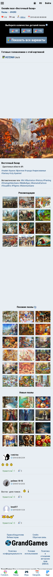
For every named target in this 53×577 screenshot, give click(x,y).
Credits (35, 535)
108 (26, 30)
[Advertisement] (26, 90)
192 (38, 30)
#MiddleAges (24, 183)
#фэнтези (20, 170)
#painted (17, 173)
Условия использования (31, 552)
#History (39, 180)
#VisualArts (6, 185)
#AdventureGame (27, 185)
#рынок (12, 170)
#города (28, 170)
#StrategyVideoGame (10, 183)
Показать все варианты (26, 40)
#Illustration (30, 180)
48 (15, 30)
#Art (23, 180)
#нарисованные (39, 170)
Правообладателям (15, 535)
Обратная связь (39, 537)
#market (4, 170)
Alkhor (22, 17)
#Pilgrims (15, 185)
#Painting (47, 180)
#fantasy (5, 173)
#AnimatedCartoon (38, 183)
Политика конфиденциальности (12, 552)
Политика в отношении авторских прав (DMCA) (45, 557)
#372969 (9, 57)
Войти (48, 3)
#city (11, 173)
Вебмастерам (13, 537)
